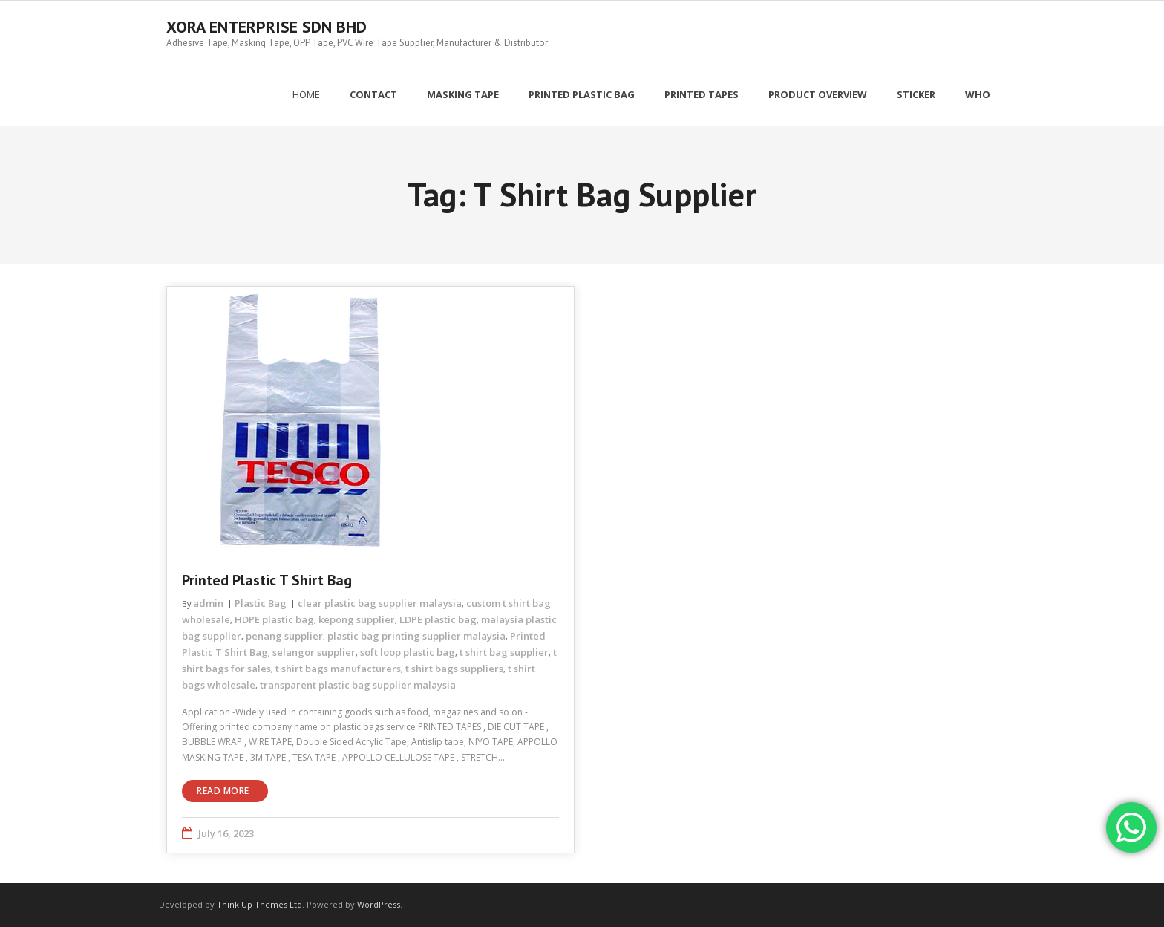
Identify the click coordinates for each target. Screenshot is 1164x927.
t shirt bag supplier (504, 652)
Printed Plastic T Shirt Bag (267, 580)
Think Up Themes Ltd (259, 904)
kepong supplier (356, 619)
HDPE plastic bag (274, 619)
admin (208, 603)
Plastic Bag (261, 603)
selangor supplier (314, 652)
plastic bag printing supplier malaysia (416, 636)
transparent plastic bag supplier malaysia (358, 685)
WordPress (378, 904)
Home (306, 94)
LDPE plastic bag (438, 619)
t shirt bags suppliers (454, 668)
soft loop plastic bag (407, 652)
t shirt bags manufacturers (338, 668)
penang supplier (284, 636)
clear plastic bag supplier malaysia (380, 603)
